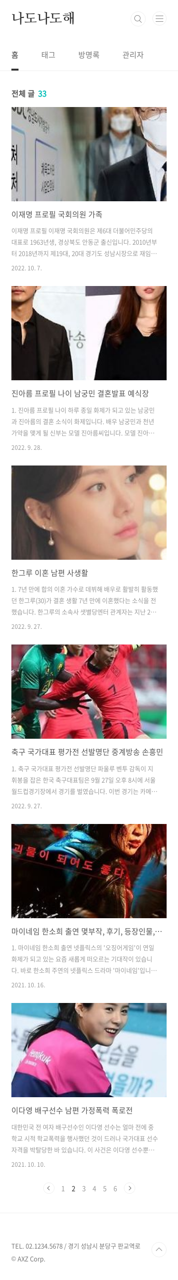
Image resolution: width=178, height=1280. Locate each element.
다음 (129, 1188)
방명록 (89, 54)
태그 (48, 54)
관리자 (133, 54)
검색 (138, 19)
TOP (159, 1249)
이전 (49, 1188)
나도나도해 (43, 19)
